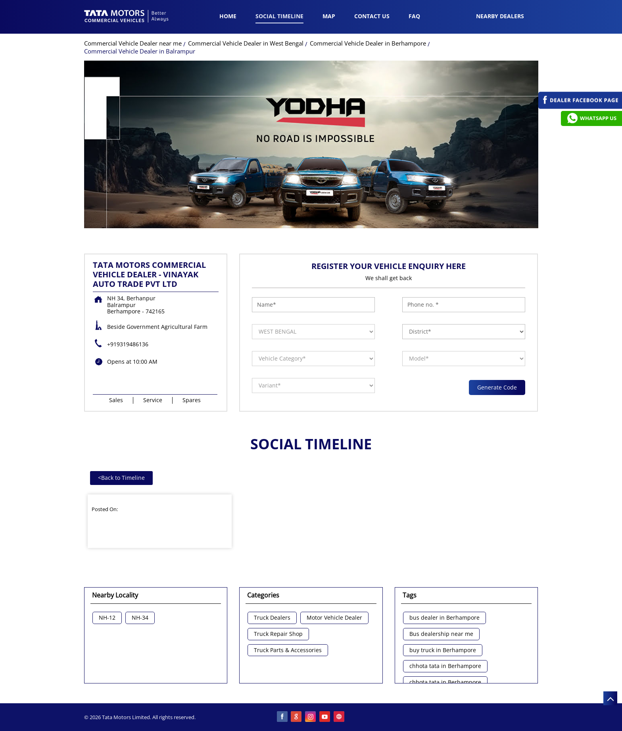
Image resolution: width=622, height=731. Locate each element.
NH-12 (107, 618)
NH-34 (140, 618)
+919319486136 (127, 344)
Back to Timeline (121, 477)
